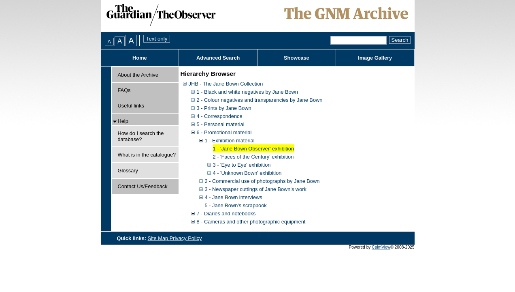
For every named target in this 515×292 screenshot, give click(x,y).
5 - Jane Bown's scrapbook (236, 205)
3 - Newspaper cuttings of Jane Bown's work (255, 189)
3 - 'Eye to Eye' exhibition (242, 165)
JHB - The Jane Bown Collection (226, 84)
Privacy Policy (186, 238)
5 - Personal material (221, 124)
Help (123, 121)
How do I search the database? (141, 136)
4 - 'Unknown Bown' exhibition (247, 173)
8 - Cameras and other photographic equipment (251, 222)
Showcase (296, 58)
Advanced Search (218, 58)
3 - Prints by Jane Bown (224, 108)
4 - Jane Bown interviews (233, 197)
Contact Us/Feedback (143, 186)
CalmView (381, 247)
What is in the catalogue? (147, 155)
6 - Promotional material (224, 132)
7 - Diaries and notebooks (226, 213)
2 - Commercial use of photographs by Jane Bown (262, 181)
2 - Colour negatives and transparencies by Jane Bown (260, 100)
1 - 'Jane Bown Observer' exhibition (253, 149)
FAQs (124, 90)
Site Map (159, 238)
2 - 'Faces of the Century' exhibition (253, 157)
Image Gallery (375, 58)
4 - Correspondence (220, 116)
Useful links (131, 106)
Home (139, 58)
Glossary (128, 170)
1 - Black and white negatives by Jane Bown (247, 92)
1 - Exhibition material (230, 140)
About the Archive (138, 75)
